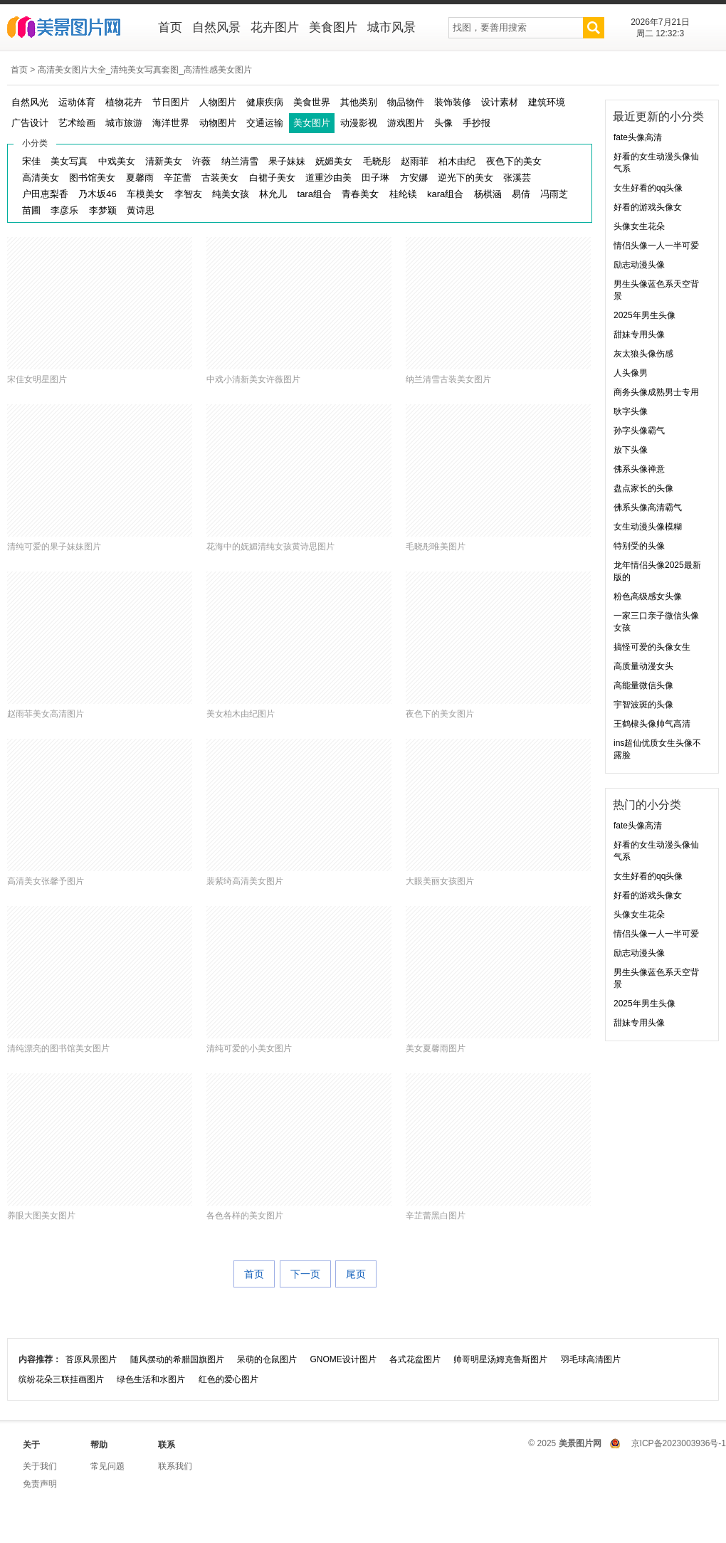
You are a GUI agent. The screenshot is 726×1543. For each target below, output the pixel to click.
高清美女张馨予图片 (45, 881)
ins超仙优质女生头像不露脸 (657, 749)
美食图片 (333, 27)
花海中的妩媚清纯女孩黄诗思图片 (270, 547)
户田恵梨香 (45, 194)
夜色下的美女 (514, 161)
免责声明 (40, 1484)
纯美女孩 (230, 194)
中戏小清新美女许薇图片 (253, 379)
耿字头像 (631, 411)
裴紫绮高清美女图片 (244, 881)
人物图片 (217, 102)
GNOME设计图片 (343, 1359)
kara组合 (445, 194)
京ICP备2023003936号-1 (678, 1443)
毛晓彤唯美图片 (435, 547)
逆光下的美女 (465, 177)
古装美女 (219, 177)
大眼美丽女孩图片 (440, 881)
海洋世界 (170, 122)
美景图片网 (73, 28)
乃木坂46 (97, 194)
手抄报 (476, 122)
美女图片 (311, 122)
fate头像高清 (638, 137)
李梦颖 (103, 210)
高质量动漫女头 (643, 666)
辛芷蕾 (177, 177)
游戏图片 (405, 122)
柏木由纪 (456, 161)
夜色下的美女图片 (440, 714)
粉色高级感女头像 (648, 596)
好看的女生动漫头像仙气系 (656, 163)
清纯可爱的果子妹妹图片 (54, 547)
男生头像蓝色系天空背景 (656, 290)
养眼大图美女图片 (41, 1216)
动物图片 (217, 122)
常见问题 (107, 1466)
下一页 (305, 1274)
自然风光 (29, 102)
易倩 (521, 194)
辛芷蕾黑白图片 (435, 1216)
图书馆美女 (92, 177)
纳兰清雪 (239, 161)
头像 (443, 122)
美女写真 (69, 161)
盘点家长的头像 (643, 488)
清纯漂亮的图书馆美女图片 (58, 1048)
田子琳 (375, 177)
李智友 (188, 194)
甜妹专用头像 (639, 334)
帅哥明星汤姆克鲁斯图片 (500, 1359)
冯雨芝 (554, 194)
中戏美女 (116, 161)
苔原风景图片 (91, 1359)
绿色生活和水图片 (151, 1379)
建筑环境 (546, 102)
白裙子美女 (272, 177)
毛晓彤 (377, 161)
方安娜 (414, 177)
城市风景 (391, 27)
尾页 (356, 1274)
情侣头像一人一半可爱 (656, 246)
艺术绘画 (76, 122)
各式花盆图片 (415, 1359)
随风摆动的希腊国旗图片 (177, 1359)
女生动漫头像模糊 (648, 527)
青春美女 (360, 194)
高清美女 (40, 177)
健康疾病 (264, 102)
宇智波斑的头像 (643, 705)
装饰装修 (452, 102)
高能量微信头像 (643, 685)
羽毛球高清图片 (591, 1359)
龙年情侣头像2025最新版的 (657, 571)
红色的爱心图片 (228, 1379)
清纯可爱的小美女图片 (249, 1048)
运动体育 (76, 102)
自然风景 (216, 27)
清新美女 (163, 161)
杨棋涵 (488, 194)
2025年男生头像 (644, 315)
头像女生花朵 (639, 226)
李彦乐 (64, 210)
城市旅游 (123, 122)
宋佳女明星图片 (37, 379)
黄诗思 (140, 210)
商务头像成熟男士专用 (656, 392)
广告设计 (29, 122)
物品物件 (405, 102)
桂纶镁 (403, 194)
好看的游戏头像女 (648, 207)
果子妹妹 (286, 161)
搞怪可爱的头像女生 (652, 647)
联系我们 (175, 1466)
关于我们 (40, 1466)
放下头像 (631, 450)
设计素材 (499, 102)
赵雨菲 (414, 161)
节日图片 (170, 102)
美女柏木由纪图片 (240, 714)
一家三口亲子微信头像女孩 (656, 622)
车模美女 (145, 194)
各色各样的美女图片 (244, 1216)
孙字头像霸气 (639, 431)
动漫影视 (358, 122)
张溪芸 (517, 177)
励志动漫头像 (639, 265)
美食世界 (311, 102)
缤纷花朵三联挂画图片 (61, 1379)
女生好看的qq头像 (648, 188)
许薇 (201, 161)
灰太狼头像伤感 (643, 354)
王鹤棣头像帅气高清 (652, 724)
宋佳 (31, 161)
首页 (170, 27)
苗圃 (31, 210)
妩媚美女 (333, 161)
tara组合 (315, 194)
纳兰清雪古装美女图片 (448, 379)
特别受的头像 (639, 546)
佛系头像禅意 (639, 469)
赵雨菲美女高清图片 (45, 714)
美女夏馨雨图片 (435, 1048)
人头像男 (631, 373)
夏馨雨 (140, 177)
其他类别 (358, 102)
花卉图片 (275, 27)
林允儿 (273, 194)
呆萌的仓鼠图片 (267, 1359)
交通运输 (264, 122)
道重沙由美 (328, 177)
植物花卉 (123, 102)
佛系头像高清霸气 (648, 507)
